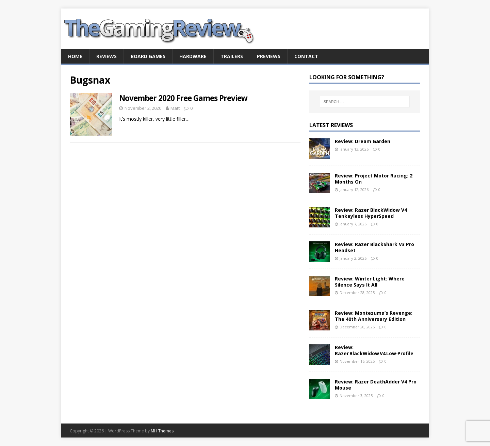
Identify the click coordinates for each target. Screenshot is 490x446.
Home (75, 56)
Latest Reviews (331, 125)
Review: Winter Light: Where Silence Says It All (370, 281)
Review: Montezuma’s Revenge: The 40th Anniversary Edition (373, 316)
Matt (175, 108)
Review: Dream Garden (362, 141)
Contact (306, 56)
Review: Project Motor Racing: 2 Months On (373, 178)
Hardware (193, 56)
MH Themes (162, 431)
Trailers (231, 56)
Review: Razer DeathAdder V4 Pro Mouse (375, 384)
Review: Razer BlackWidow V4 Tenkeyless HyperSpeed (371, 213)
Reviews (106, 56)
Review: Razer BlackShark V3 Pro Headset (374, 247)
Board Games (148, 56)
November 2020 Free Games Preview (183, 98)
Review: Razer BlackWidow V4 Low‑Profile (374, 350)
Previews (268, 56)
